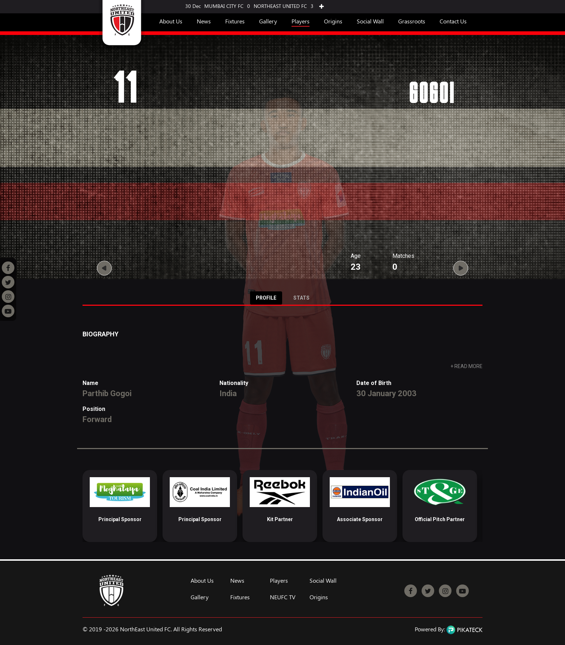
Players (301, 21)
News (204, 21)
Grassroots (411, 21)
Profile (266, 298)
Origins (333, 21)
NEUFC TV (282, 597)
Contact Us (453, 21)
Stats (301, 298)
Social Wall (370, 21)
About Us (170, 21)
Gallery (268, 21)
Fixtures (235, 21)
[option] (120, 506)
